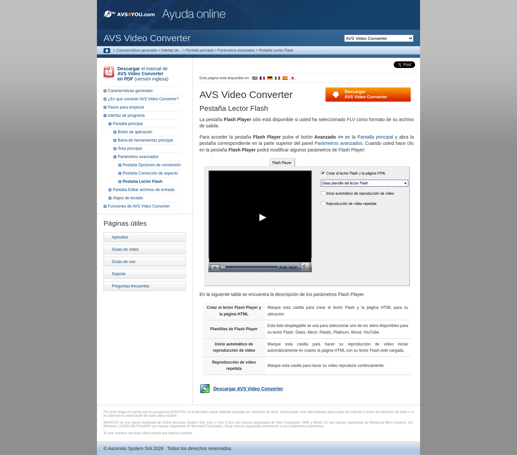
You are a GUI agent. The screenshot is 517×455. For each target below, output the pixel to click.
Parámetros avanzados (236, 50)
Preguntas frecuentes (130, 286)
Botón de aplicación (135, 132)
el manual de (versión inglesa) (142, 73)
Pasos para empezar (126, 107)
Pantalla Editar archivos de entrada (143, 189)
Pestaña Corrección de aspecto (150, 173)
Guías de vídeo (125, 249)
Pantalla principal (200, 50)
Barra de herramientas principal (145, 140)
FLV (351, 119)
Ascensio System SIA (130, 448)
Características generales (137, 50)
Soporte (119, 274)
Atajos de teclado (128, 198)
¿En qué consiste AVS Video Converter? (143, 99)
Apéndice (120, 237)
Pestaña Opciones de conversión (152, 165)
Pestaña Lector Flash (143, 181)
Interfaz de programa (126, 115)
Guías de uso (123, 261)
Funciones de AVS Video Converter (139, 206)
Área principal (130, 148)
